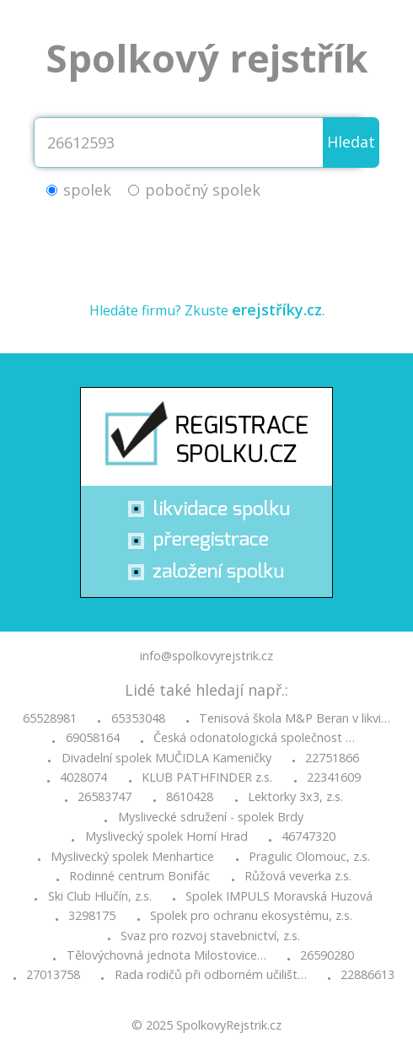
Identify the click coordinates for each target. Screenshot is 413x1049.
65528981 (50, 718)
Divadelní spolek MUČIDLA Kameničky (166, 758)
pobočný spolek (202, 190)
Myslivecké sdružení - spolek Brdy (210, 817)
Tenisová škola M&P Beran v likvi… (294, 718)
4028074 (83, 777)
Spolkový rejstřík (207, 57)
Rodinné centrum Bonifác (139, 876)
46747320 (308, 836)
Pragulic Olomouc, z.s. (309, 856)
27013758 (53, 974)
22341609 (334, 777)
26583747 (104, 796)
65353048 (138, 718)
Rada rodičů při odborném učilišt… (211, 974)
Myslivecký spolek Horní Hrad (166, 836)
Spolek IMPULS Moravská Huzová (279, 896)
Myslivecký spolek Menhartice (132, 856)
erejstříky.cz (277, 309)
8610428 (189, 796)
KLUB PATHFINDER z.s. (207, 777)
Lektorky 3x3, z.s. (295, 796)
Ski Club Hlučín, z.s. (100, 896)
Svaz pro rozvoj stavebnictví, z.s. (210, 936)
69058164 (93, 737)
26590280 (327, 955)
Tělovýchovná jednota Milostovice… (166, 955)
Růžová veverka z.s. (297, 876)
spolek (87, 190)
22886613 (367, 974)
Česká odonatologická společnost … (254, 737)
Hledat (351, 142)
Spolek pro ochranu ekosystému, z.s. (251, 915)
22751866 (332, 758)
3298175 (91, 915)
